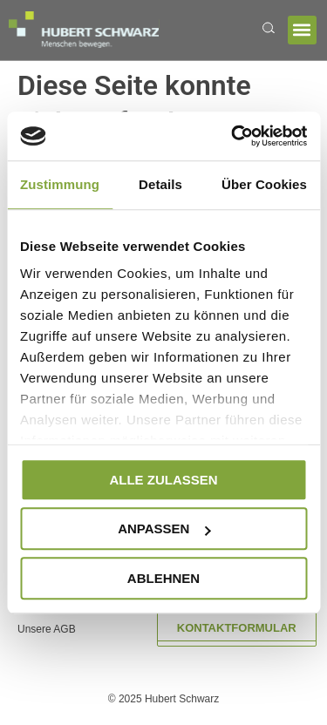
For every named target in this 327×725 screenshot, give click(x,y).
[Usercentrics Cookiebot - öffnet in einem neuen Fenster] (233, 136)
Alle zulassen (163, 479)
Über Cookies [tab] (264, 184)
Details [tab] (160, 184)
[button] (302, 30)
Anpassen (164, 528)
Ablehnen (163, 578)
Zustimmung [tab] (59, 184)
